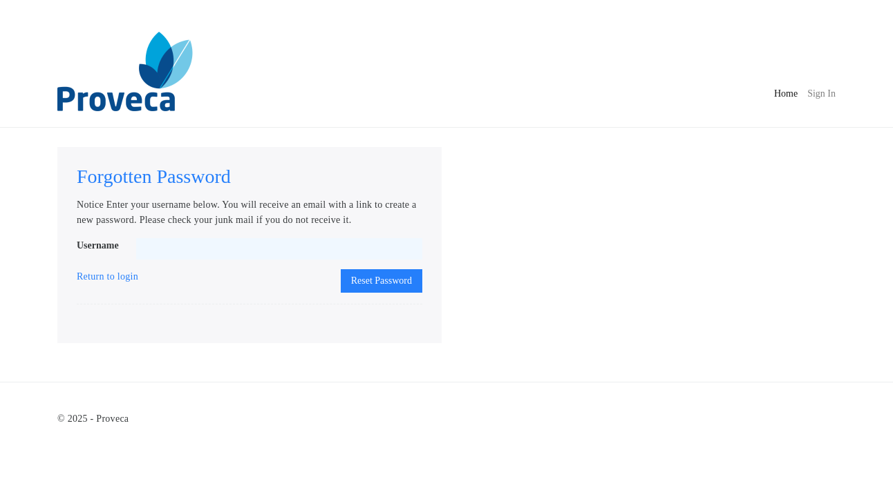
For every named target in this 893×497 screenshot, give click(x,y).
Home (786, 92)
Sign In (821, 93)
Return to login (107, 276)
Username (98, 245)
